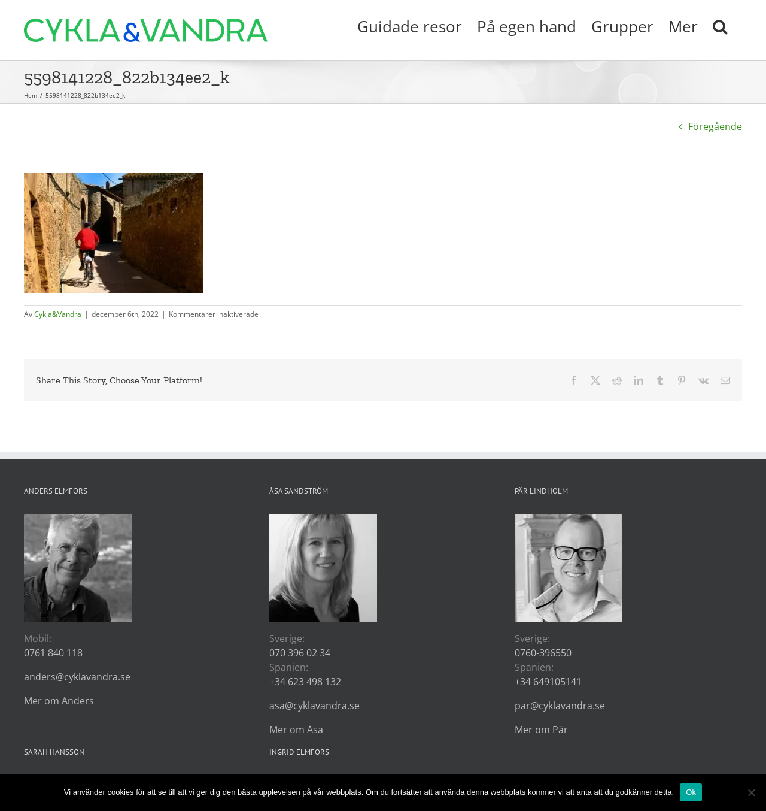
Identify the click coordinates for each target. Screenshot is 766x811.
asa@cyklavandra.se (314, 705)
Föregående (715, 126)
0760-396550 (543, 652)
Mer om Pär (541, 729)
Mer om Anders (59, 700)
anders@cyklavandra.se (77, 676)
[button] (720, 25)
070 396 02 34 (299, 652)
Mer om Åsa (296, 729)
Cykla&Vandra (57, 314)
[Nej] (751, 792)
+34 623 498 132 (305, 681)
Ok (691, 792)
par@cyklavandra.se (560, 705)
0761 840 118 (53, 652)
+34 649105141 (548, 681)
